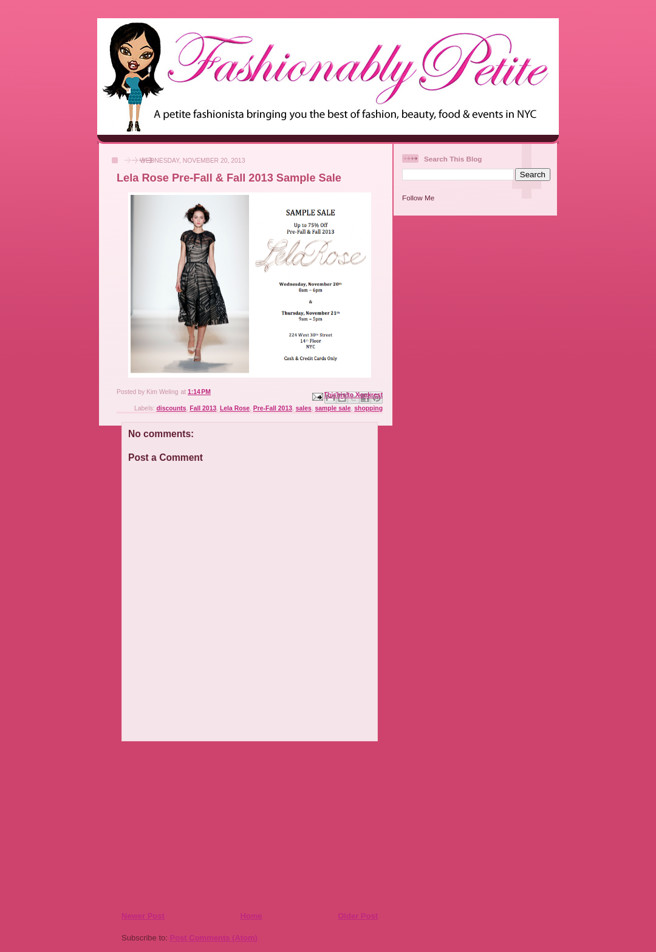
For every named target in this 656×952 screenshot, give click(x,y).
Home (251, 915)
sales (304, 408)
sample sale (333, 408)
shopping (368, 408)
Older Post (358, 915)
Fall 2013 (203, 408)
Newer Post (143, 915)
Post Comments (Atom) (214, 937)
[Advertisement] (195, 826)
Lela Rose (235, 408)
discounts (171, 408)
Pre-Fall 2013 (272, 408)
